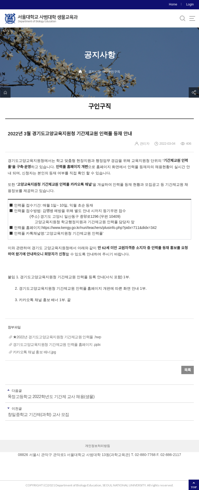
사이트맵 (192, 18)
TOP (194, 487)
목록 (187, 370)
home (5, 92)
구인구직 (114, 72)
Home (173, 4)
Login (190, 4)
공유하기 (194, 92)
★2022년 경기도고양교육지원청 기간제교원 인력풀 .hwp (57, 337)
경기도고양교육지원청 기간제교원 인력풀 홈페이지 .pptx (57, 344)
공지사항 (94, 72)
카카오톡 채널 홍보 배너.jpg (34, 352)
